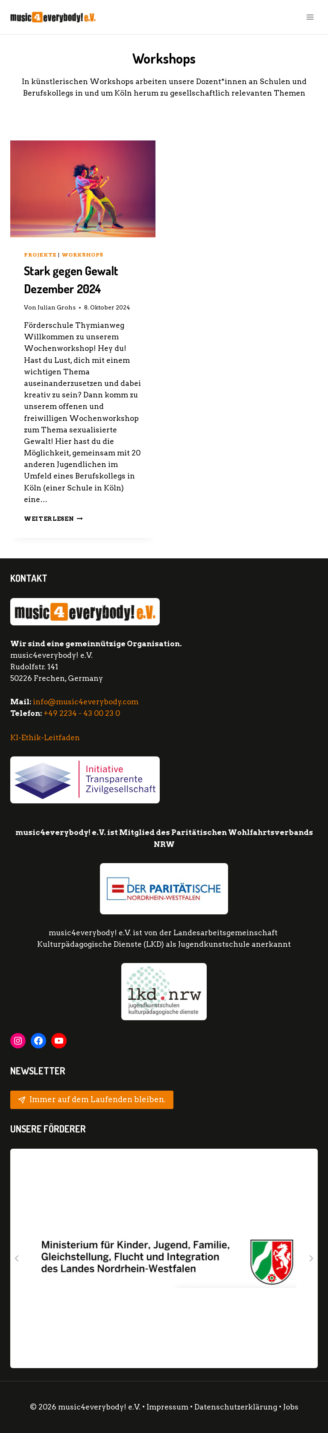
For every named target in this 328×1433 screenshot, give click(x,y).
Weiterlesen (53, 518)
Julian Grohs (57, 307)
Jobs (291, 1407)
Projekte (40, 255)
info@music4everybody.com (85, 702)
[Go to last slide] (17, 1258)
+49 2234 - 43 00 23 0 (82, 713)
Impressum (167, 1407)
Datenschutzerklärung (236, 1407)
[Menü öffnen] (310, 16)
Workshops (82, 255)
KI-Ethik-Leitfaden (45, 737)
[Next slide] (311, 1258)
